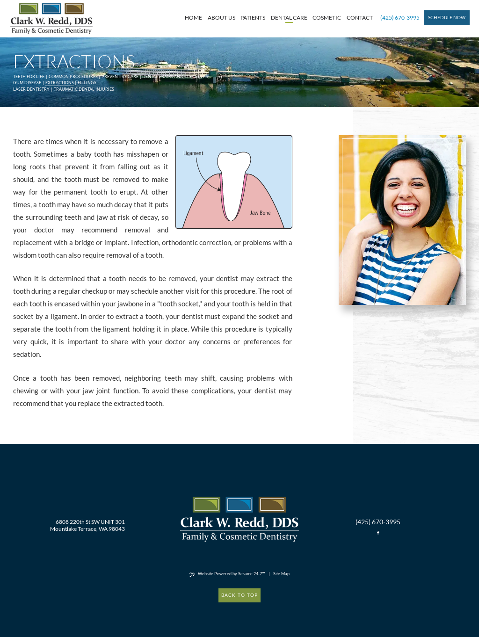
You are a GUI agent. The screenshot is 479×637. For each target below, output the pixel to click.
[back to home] (239, 519)
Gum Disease (27, 82)
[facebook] (378, 533)
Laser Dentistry (31, 89)
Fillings (87, 82)
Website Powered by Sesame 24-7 (227, 574)
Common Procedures (73, 76)
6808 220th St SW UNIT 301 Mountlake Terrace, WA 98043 (87, 525)
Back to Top (239, 595)
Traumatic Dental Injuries (84, 89)
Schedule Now (446, 17)
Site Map (281, 573)
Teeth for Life (28, 76)
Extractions (59, 82)
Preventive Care (120, 76)
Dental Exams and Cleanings (175, 76)
